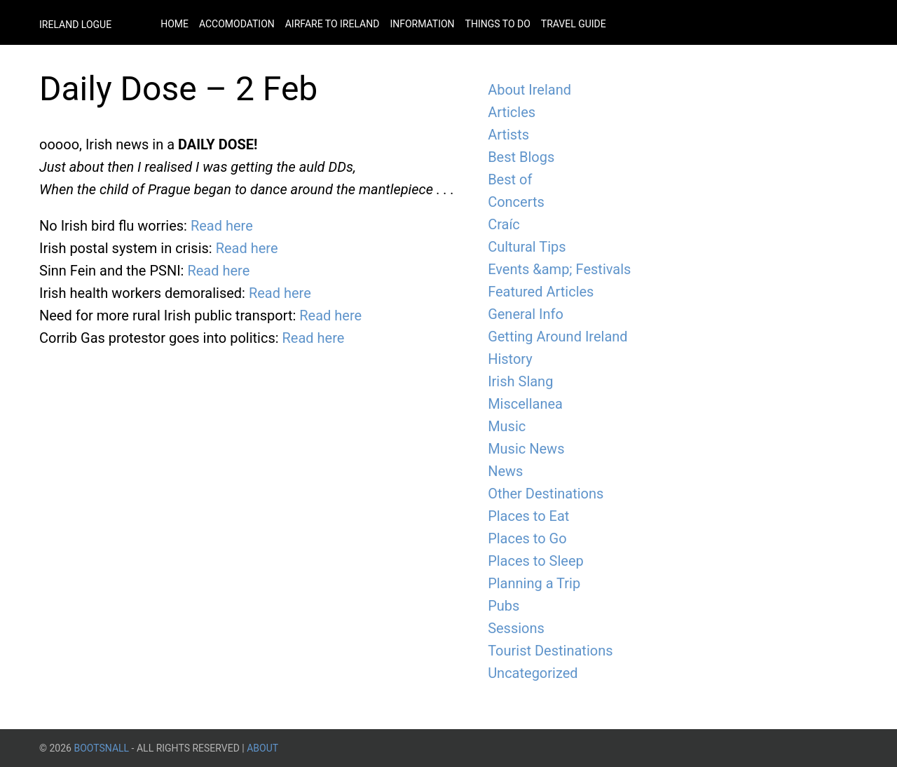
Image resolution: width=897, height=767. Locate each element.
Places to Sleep (536, 560)
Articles (511, 112)
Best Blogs (521, 157)
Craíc (504, 224)
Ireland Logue (75, 24)
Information (422, 23)
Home (174, 23)
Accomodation (237, 23)
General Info (525, 314)
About (262, 748)
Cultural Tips (527, 246)
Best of (510, 179)
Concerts (516, 202)
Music (507, 426)
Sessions (516, 628)
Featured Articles (541, 291)
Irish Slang (520, 381)
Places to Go (527, 538)
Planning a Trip (534, 583)
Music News (526, 448)
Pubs (503, 605)
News (505, 471)
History (510, 359)
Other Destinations (545, 493)
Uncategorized (532, 673)
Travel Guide (573, 23)
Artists (508, 134)
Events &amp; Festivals (559, 269)
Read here (222, 225)
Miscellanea (525, 403)
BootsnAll (101, 748)
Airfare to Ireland (332, 23)
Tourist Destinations (550, 650)
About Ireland (529, 89)
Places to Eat (528, 516)
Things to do (497, 23)
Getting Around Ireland (557, 336)
